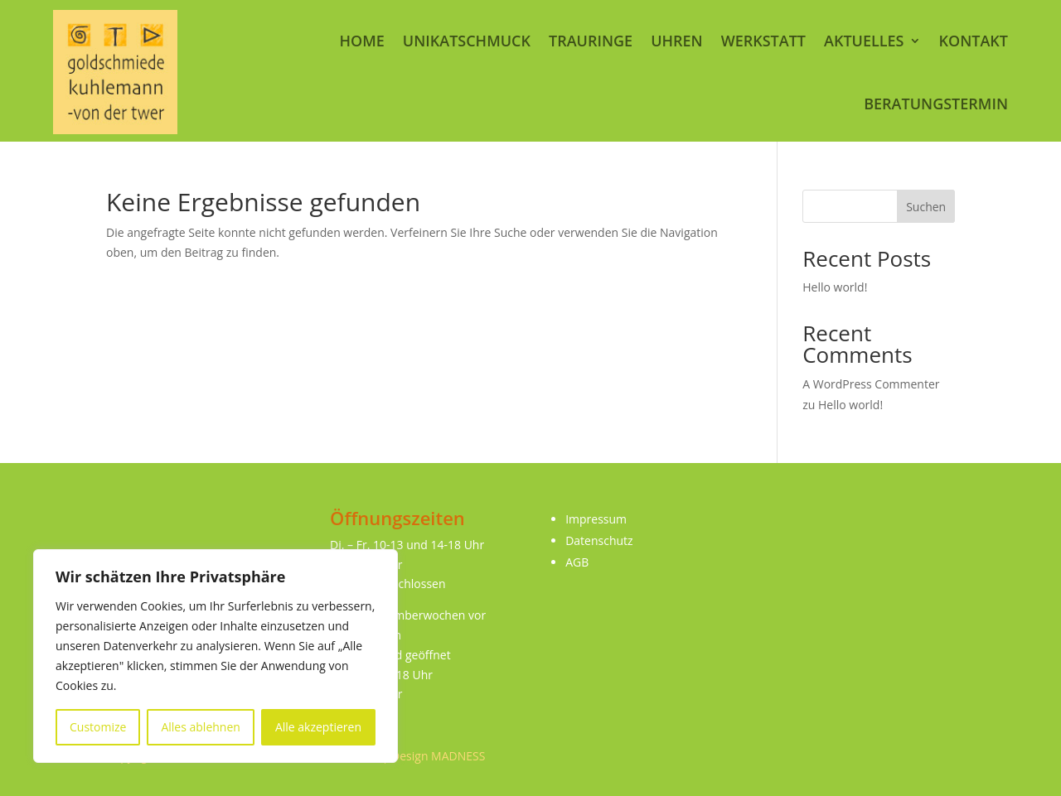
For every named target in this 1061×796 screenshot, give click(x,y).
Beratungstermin (936, 103)
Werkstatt (763, 41)
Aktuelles (864, 41)
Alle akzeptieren (318, 727)
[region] (215, 656)
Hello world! (834, 287)
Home (361, 41)
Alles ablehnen (200, 727)
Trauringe (590, 41)
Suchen (926, 207)
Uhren (677, 41)
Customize (98, 727)
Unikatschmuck (466, 41)
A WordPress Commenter (870, 384)
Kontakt (973, 41)
